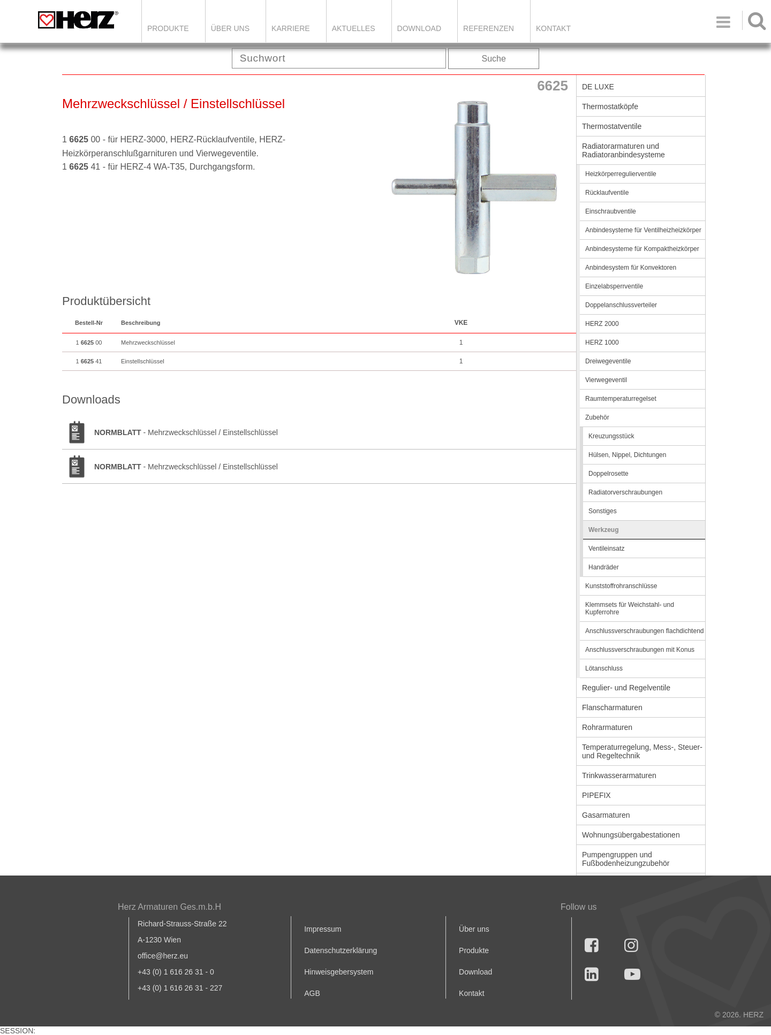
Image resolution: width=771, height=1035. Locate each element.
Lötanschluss (604, 668)
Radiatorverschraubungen (625, 492)
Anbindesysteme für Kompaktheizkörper (642, 249)
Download (475, 972)
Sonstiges (602, 511)
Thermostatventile (611, 126)
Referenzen (488, 28)
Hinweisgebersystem (338, 972)
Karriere (290, 28)
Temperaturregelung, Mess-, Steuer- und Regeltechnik (642, 751)
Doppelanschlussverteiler (621, 305)
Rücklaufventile (607, 192)
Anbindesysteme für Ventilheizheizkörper (643, 230)
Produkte (168, 28)
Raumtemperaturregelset (620, 398)
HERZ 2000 (602, 324)
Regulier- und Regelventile (626, 687)
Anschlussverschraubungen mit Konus (639, 649)
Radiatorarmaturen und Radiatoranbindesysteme (623, 150)
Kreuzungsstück (611, 436)
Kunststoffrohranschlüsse (621, 586)
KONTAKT (553, 28)
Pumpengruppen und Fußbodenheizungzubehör (625, 858)
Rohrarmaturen (607, 727)
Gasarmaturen (606, 815)
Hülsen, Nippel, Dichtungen (627, 455)
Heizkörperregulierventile (620, 174)
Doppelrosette (608, 473)
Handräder (603, 567)
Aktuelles (353, 28)
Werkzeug (603, 530)
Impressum (322, 929)
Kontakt (471, 993)
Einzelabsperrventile (614, 286)
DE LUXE (598, 86)
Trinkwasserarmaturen (619, 775)
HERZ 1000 (602, 342)
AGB (312, 993)
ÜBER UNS (230, 28)
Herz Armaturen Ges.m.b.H (169, 906)
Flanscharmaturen (612, 707)
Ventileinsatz (606, 548)
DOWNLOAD (419, 28)
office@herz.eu (163, 956)
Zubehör (597, 417)
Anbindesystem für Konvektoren (630, 267)
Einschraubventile (610, 211)
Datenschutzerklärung (340, 950)
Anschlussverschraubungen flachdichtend (644, 631)
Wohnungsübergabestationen (631, 835)
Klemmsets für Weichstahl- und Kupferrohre (629, 608)
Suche (494, 58)
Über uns (474, 929)
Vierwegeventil (606, 380)
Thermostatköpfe (610, 106)
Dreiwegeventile (608, 361)
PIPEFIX (596, 795)
